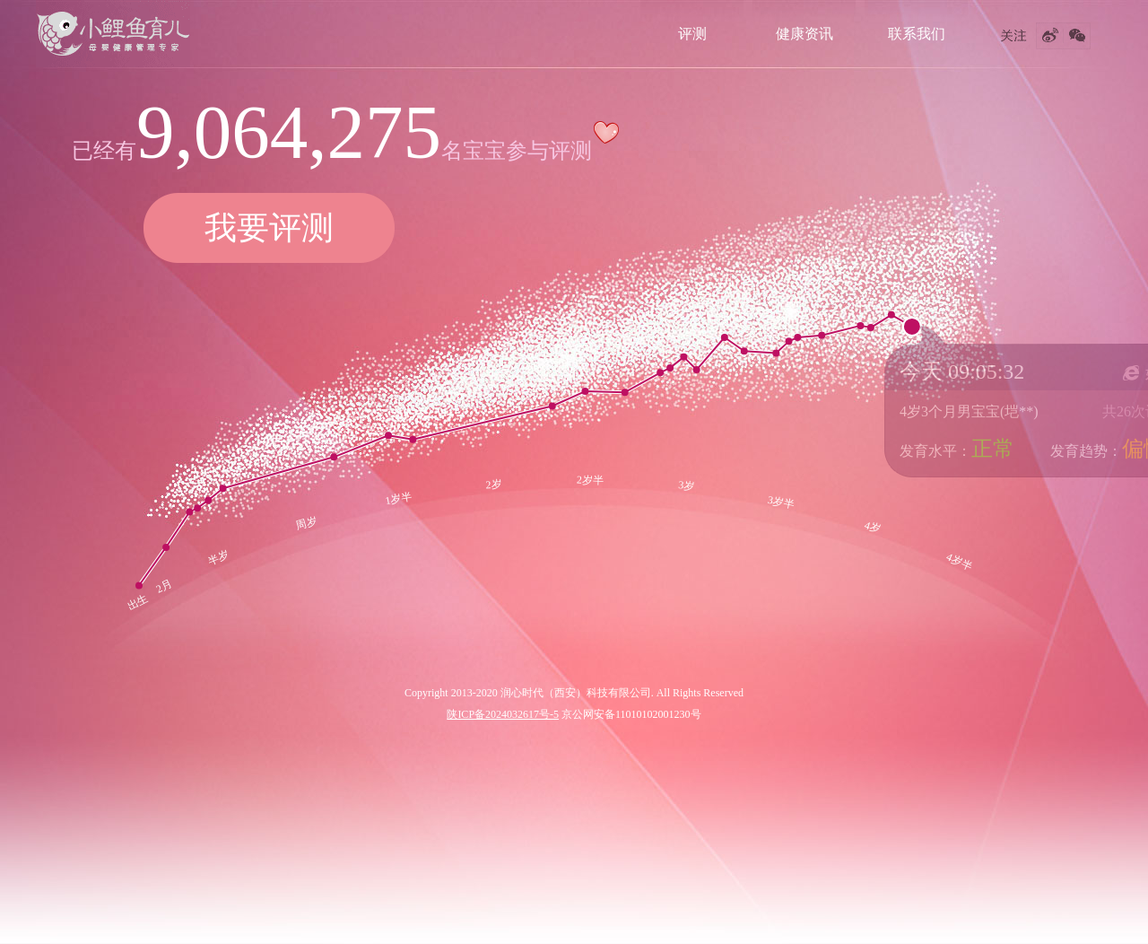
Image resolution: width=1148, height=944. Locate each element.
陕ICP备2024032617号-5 (503, 714)
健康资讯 (804, 33)
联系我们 (916, 33)
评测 (692, 33)
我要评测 (269, 228)
